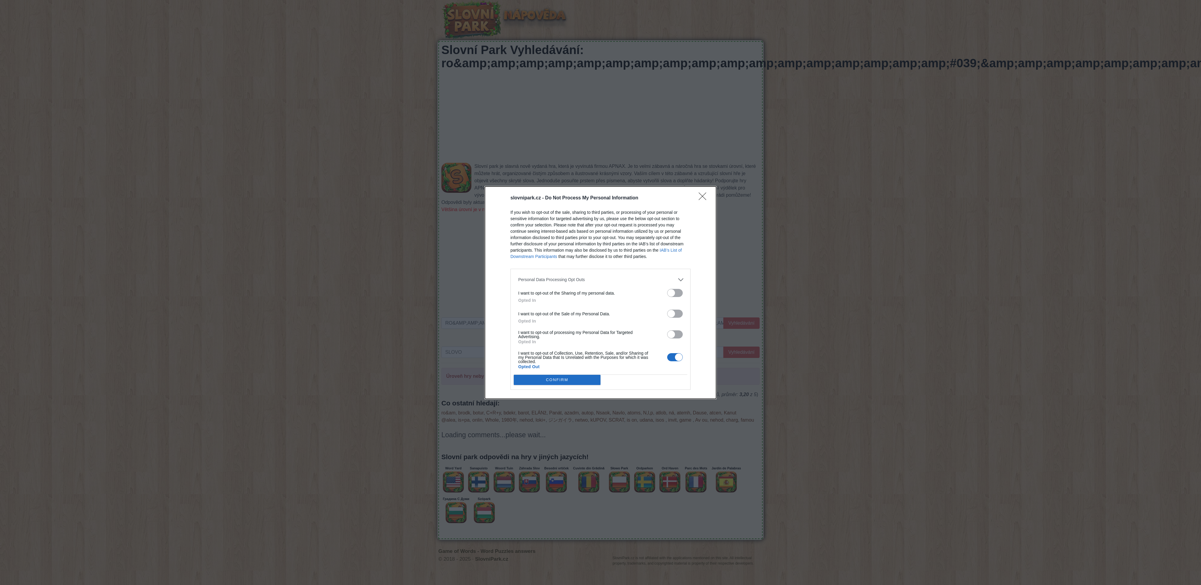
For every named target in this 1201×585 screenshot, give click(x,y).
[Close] (704, 198)
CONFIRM (557, 379)
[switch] (675, 293)
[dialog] (600, 292)
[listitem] (600, 280)
